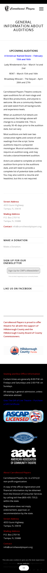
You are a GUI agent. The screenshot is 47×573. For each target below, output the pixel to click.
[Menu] (40, 9)
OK (24, 568)
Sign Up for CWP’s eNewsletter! (23, 270)
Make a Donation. (12, 246)
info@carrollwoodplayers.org (26, 226)
